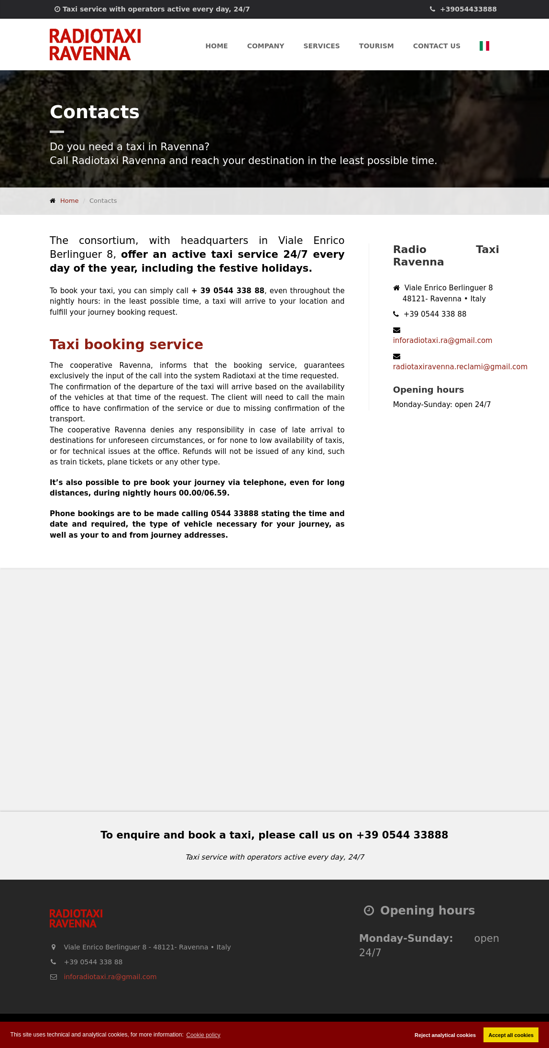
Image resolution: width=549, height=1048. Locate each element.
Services (321, 46)
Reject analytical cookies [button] (445, 1035)
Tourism (376, 46)
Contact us (437, 46)
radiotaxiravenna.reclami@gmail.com (460, 367)
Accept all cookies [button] (511, 1035)
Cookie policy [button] (203, 1035)
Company (266, 46)
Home (217, 46)
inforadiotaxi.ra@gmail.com (443, 340)
